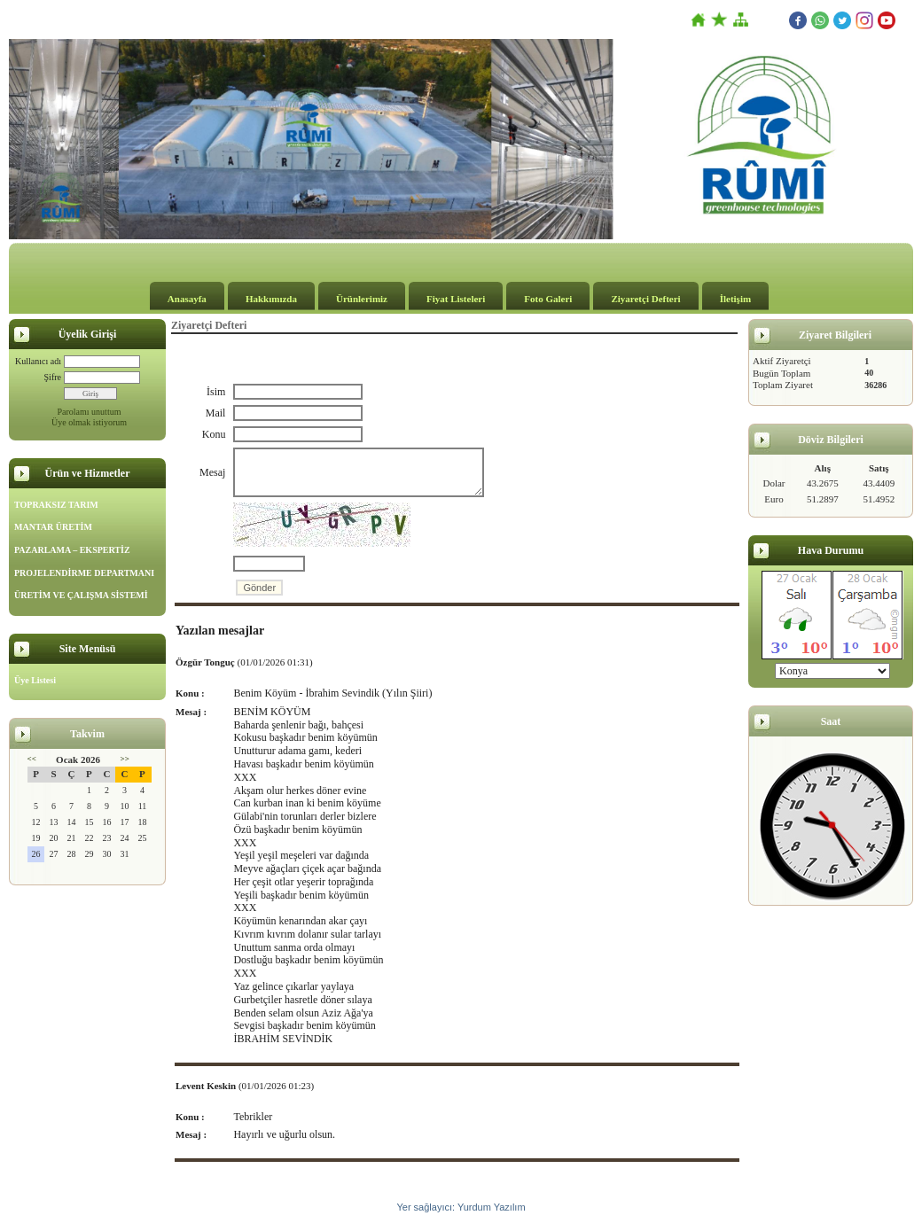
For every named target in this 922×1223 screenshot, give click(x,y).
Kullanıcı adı (38, 361)
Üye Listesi (35, 680)
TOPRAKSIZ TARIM (56, 505)
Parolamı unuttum (89, 412)
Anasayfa (187, 298)
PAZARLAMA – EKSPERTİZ (72, 550)
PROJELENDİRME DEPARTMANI (84, 573)
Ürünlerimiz (361, 298)
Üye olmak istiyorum (89, 422)
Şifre (52, 377)
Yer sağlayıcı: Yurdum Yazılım (460, 1207)
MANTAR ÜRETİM (53, 527)
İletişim (735, 298)
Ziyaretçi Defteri (645, 298)
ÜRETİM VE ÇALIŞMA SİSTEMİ (81, 595)
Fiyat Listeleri (455, 298)
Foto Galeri (548, 298)
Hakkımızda (271, 298)
